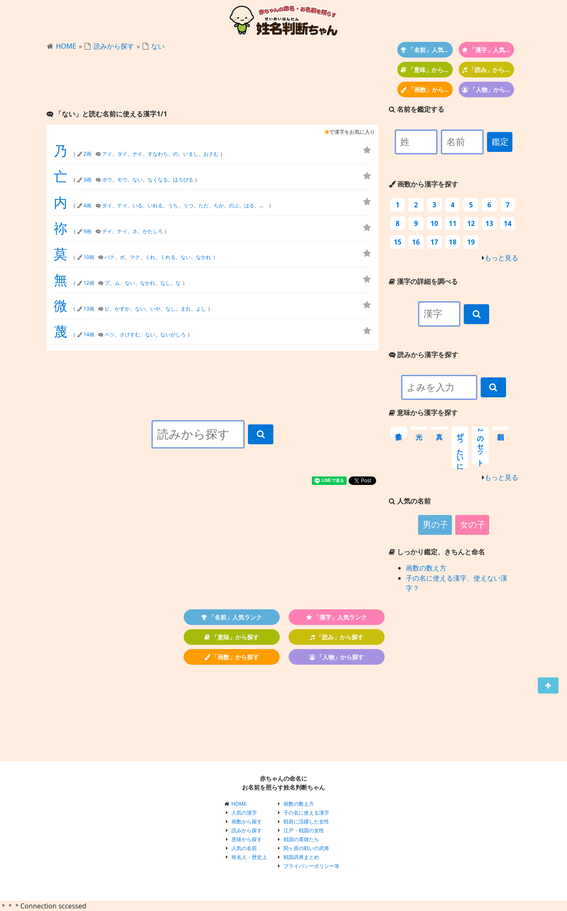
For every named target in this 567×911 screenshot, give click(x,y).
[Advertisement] (212, 81)
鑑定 (500, 141)
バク (110, 257)
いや (155, 308)
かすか (122, 308)
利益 (500, 428)
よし (201, 308)
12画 (88, 282)
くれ (150, 257)
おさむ (211, 153)
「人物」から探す (488, 89)
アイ (107, 153)
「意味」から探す (427, 70)
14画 (88, 334)
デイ (107, 231)
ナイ (137, 153)
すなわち (158, 153)
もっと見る (501, 257)
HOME (66, 46)
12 (471, 223)
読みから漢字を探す (423, 354)
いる (137, 205)
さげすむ (130, 334)
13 (489, 223)
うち (173, 205)
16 (416, 242)
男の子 (435, 524)
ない (158, 46)
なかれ (203, 257)
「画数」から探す (427, 89)
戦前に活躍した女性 (306, 821)
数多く (398, 432)
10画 (88, 257)
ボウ (107, 179)
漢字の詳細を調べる (423, 281)
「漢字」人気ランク (488, 50)
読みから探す (114, 46)
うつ (188, 205)
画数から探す (246, 821)
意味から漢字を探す (423, 412)
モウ (122, 179)
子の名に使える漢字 (306, 812)
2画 (87, 153)
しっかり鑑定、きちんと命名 (437, 551)
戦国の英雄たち (301, 839)
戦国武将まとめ (301, 857)
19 (471, 242)
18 (453, 242)
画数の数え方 (426, 567)
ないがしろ (173, 334)
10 (434, 223)
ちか (219, 205)
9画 (87, 231)
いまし (190, 153)
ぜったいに (460, 447)
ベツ (110, 334)
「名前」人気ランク (427, 50)
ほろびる (183, 179)
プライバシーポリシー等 (311, 866)
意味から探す (246, 839)
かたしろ (153, 231)
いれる (155, 205)
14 (508, 223)
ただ (203, 205)
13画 (88, 308)
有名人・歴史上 (249, 857)
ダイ (122, 153)
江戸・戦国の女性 (304, 830)
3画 (87, 179)
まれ (186, 308)
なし (165, 282)
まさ (264, 205)
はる (249, 205)
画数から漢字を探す (423, 184)
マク (135, 257)
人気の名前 (244, 848)
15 (397, 242)
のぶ (234, 205)
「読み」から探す (488, 70)
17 (434, 242)
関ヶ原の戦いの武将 (306, 848)
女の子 (472, 524)
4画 (87, 205)
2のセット (480, 445)
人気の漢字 (244, 812)
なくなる (158, 179)
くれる (168, 257)
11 (453, 223)
